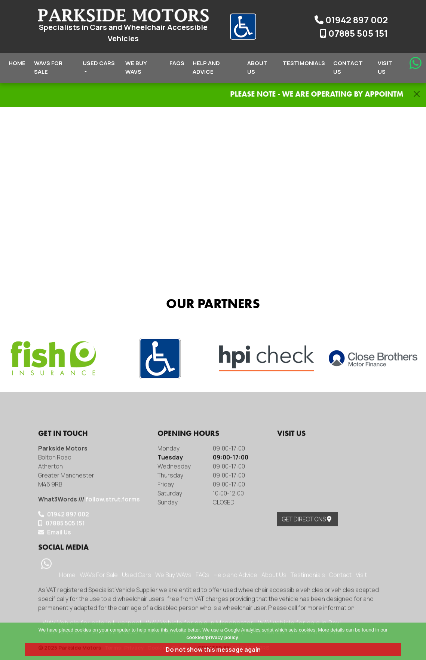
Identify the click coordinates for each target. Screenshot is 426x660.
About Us (257, 67)
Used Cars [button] (99, 65)
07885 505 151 (354, 33)
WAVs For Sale (48, 67)
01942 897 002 (351, 19)
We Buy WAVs (136, 67)
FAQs (176, 63)
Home (17, 63)
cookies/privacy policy (212, 637)
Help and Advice (206, 67)
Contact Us (348, 67)
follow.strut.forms (113, 605)
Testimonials (304, 63)
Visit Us (385, 67)
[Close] (417, 93)
